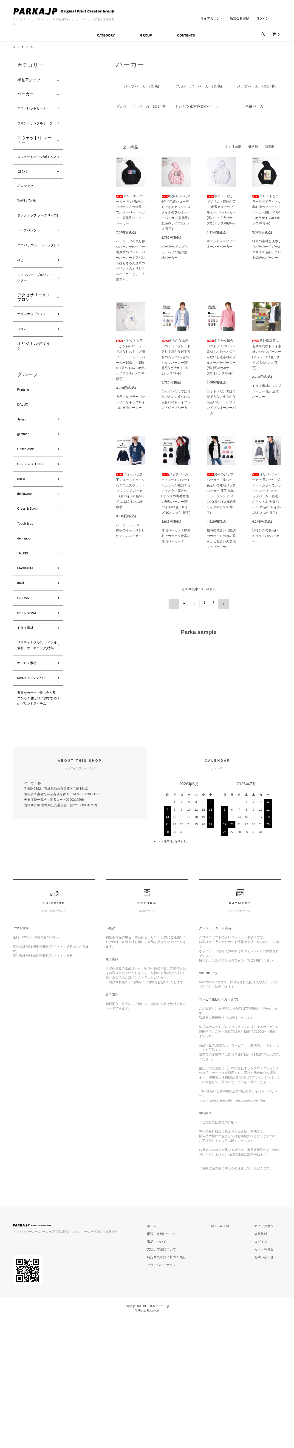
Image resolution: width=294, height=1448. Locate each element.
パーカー (32, 46)
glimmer (24, 502)
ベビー (23, 308)
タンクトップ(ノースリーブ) (34, 249)
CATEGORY (106, 35)
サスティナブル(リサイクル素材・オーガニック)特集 (34, 739)
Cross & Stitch (30, 584)
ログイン (262, 18)
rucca (22, 551)
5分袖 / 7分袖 (29, 228)
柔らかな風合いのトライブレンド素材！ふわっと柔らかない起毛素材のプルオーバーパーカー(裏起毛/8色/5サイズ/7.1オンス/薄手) (221, 357)
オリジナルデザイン (33, 408)
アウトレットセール (33, 113)
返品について (170, 1369)
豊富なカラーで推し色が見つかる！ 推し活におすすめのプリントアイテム (33, 817)
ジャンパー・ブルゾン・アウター (33, 329)
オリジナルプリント (33, 371)
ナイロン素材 (29, 763)
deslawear (26, 568)
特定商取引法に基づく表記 (180, 1385)
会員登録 (265, 1362)
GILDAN (25, 683)
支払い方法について (175, 1377)
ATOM (233, 1354)
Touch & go (27, 601)
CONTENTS (186, 35)
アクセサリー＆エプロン (33, 349)
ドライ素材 (27, 716)
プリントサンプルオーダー (33, 136)
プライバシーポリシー (177, 1393)
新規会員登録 (239, 18)
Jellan (22, 485)
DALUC (24, 469)
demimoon (27, 617)
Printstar (25, 453)
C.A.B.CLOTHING (34, 535)
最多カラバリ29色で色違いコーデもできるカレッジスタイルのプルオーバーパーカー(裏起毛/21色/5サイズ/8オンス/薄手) (175, 212)
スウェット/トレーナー (34, 157)
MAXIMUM (27, 650)
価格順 (253, 146)
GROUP (146, 35)
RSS (223, 1354)
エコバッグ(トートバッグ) (34, 289)
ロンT (22, 197)
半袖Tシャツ (28, 80)
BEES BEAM (29, 699)
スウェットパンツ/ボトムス (34, 178)
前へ (177, 602)
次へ (220, 602)
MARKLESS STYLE (28, 783)
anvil (21, 666)
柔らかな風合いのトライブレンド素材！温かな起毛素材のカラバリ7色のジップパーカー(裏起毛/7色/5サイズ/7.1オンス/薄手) (175, 357)
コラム (23, 390)
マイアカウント (212, 18)
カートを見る (268, 1377)
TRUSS (24, 633)
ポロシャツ (27, 212)
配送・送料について (175, 1362)
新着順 (269, 146)
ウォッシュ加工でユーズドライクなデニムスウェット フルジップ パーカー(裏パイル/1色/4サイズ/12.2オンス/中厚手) (130, 490)
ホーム (17, 46)
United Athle (28, 518)
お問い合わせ (268, 1385)
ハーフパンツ (29, 268)
